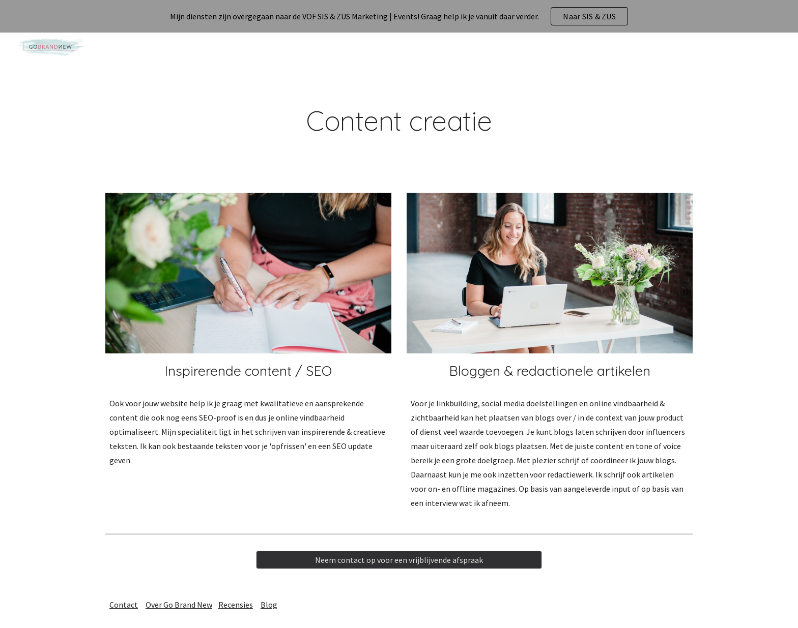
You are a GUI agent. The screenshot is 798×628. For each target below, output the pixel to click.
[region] (399, 16)
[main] (399, 121)
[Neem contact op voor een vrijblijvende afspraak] (399, 560)
